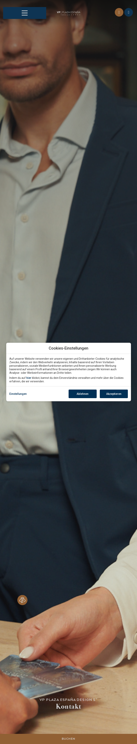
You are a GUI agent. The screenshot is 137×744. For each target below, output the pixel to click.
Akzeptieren (113, 393)
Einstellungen (18, 393)
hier (28, 377)
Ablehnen (82, 393)
